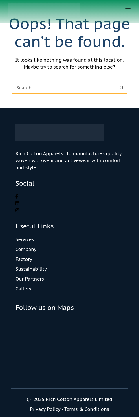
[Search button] (121, 88)
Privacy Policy (45, 409)
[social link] (16, 196)
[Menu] (128, 10)
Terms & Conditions (86, 409)
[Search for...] (64, 88)
